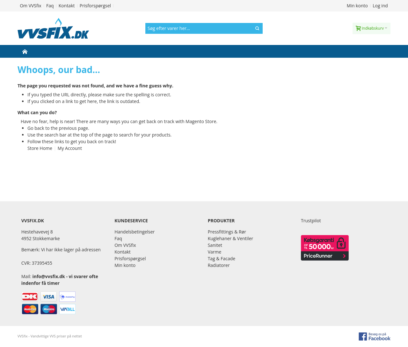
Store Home (39, 148)
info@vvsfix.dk (48, 276)
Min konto (357, 6)
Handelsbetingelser (134, 232)
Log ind (380, 6)
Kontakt (67, 6)
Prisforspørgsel (95, 6)
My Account (70, 148)
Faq (50, 6)
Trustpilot (311, 221)
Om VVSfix (30, 6)
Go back (35, 128)
